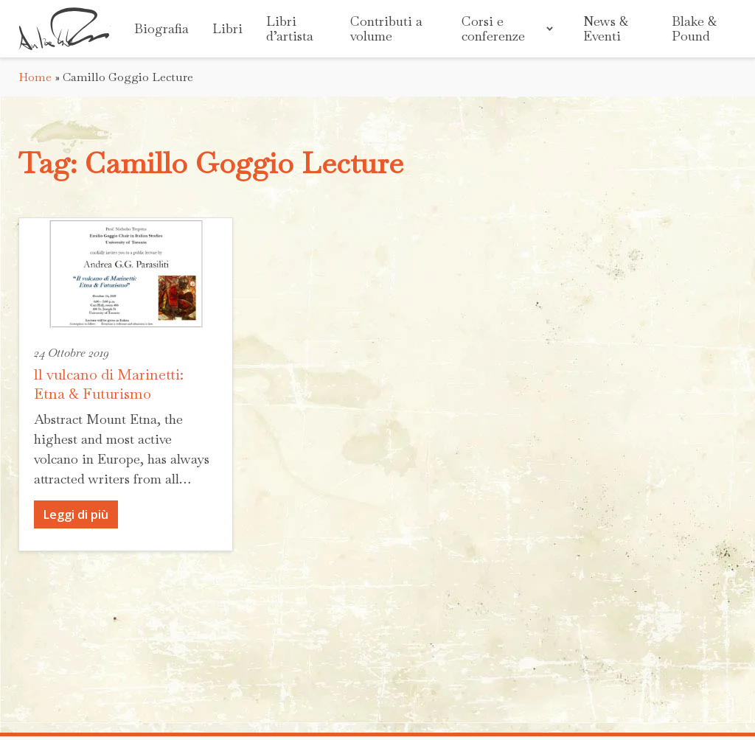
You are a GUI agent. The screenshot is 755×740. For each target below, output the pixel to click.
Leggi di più (76, 514)
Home (35, 77)
